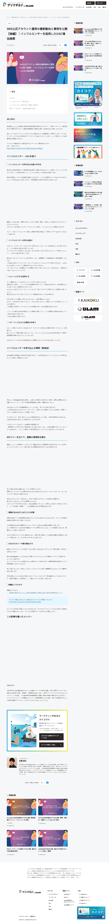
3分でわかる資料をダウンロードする (51, 737)
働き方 (104, 7)
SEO (95, 7)
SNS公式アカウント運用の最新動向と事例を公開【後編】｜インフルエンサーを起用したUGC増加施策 (45, 17)
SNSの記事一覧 (15, 17)
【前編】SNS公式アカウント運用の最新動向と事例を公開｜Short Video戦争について (36, 593)
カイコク (15, 126)
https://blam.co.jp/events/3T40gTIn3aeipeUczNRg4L (25, 148)
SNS (99, 7)
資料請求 (90, 3)
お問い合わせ (101, 3)
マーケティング (80, 7)
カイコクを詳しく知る (51, 745)
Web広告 (88, 7)
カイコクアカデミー (68, 7)
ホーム (8, 17)
